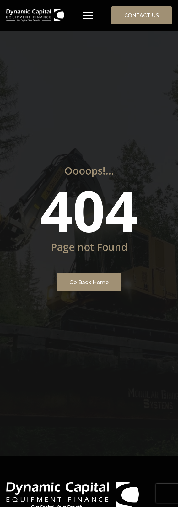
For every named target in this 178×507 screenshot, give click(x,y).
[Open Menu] (88, 15)
